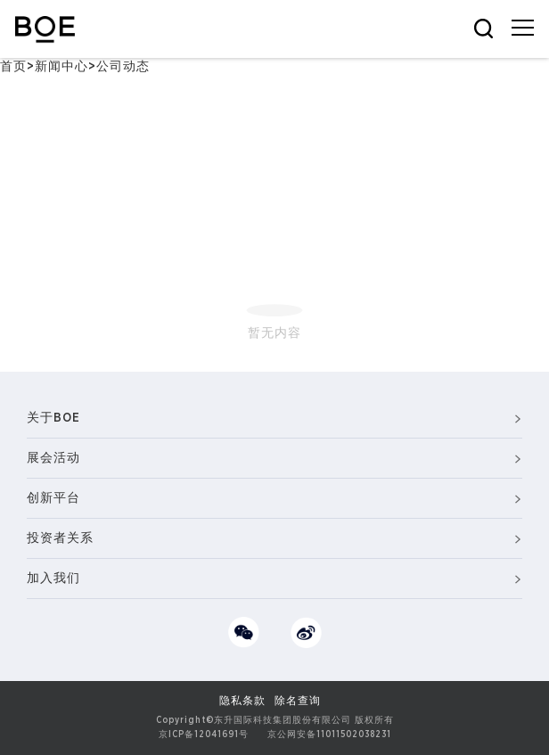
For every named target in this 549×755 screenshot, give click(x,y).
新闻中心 (61, 67)
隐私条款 (242, 701)
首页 (13, 67)
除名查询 (297, 701)
